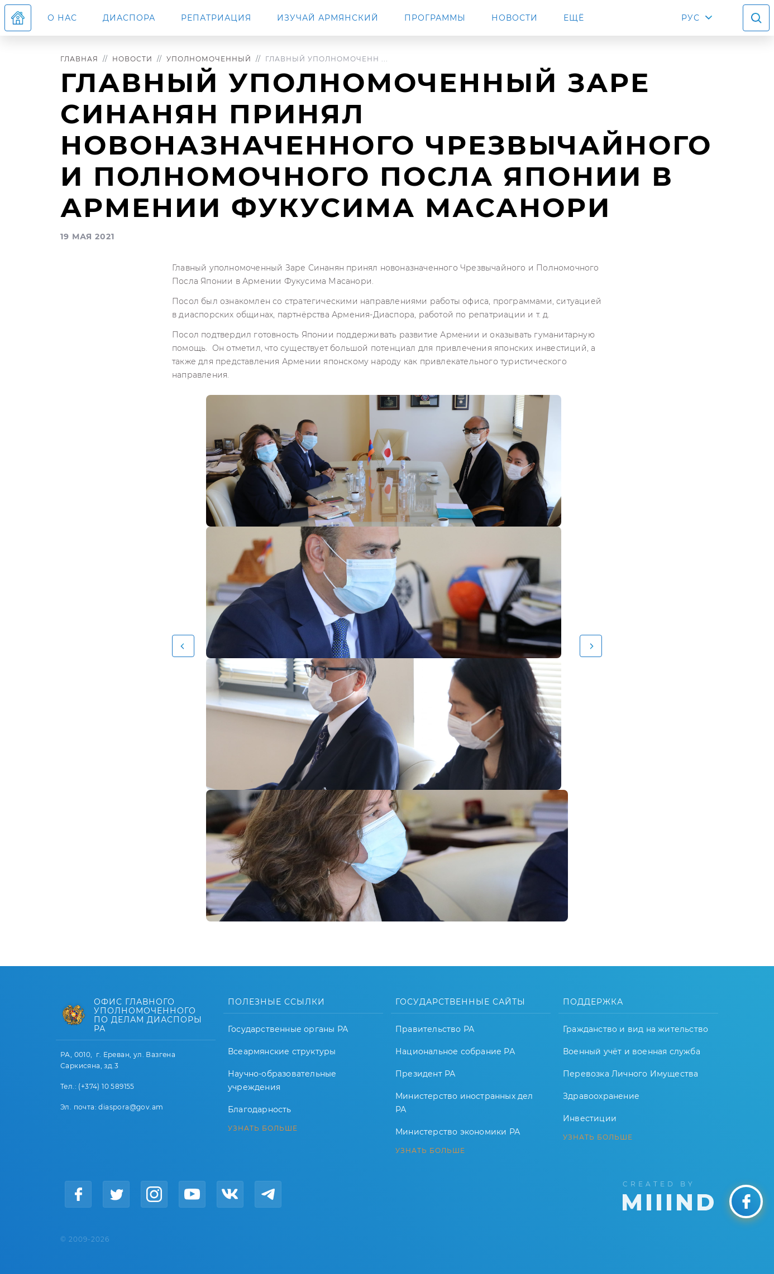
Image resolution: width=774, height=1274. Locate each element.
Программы (435, 18)
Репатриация (216, 18)
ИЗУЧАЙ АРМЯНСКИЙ (328, 18)
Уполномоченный (208, 59)
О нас (62, 18)
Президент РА (425, 1074)
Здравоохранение (601, 1096)
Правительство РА (434, 1029)
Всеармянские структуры (282, 1051)
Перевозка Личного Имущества (630, 1074)
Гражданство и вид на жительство (635, 1029)
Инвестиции (590, 1118)
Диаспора (129, 18)
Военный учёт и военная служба (631, 1051)
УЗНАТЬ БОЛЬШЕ (263, 1128)
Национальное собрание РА (455, 1051)
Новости (514, 18)
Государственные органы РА (288, 1029)
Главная (79, 59)
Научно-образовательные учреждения (282, 1080)
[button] (183, 646)
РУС (690, 18)
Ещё (573, 18)
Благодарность (260, 1109)
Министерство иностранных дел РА (464, 1102)
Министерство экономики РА (457, 1132)
